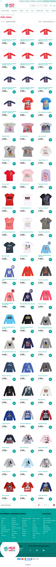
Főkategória (3, 14)
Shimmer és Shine (36, 518)
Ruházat (21, 10)
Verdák (34, 537)
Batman (2, 522)
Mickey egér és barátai (26, 518)
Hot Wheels (14, 522)
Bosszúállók (3, 527)
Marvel (13, 535)
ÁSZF (44, 524)
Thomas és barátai (36, 533)
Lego (13, 529)
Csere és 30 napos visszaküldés (49, 520)
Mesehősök (14, 10)
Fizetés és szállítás (46, 518)
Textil (32, 10)
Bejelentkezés (46, 1)
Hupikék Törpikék (15, 524)
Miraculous (24, 524)
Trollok (34, 535)
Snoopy (34, 520)
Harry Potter (3, 535)
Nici (23, 527)
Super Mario (35, 531)
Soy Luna (34, 524)
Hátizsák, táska (39, 10)
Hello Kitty (13, 518)
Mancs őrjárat (14, 533)
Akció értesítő (39, 1)
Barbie (2, 520)
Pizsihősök (24, 531)
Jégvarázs (14, 526)
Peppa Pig (24, 529)
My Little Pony (24, 526)
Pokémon (24, 535)
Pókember (24, 533)
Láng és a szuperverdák (16, 527)
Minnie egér (24, 520)
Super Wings (35, 527)
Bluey (2, 524)
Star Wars (34, 526)
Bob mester (3, 526)
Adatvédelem (45, 526)
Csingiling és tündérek (5, 529)
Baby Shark (3, 518)
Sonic (34, 522)
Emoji (2, 533)
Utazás (47, 10)
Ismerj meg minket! (46, 522)
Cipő (27, 10)
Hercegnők (14, 520)
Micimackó (14, 537)
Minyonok (24, 522)
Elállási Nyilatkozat (46, 527)
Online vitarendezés (47, 529)
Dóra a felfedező (4, 531)
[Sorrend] (49, 22)
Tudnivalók (27, 1)
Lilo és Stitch (14, 531)
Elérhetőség (33, 1)
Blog (44, 533)
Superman (35, 529)
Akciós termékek (5, 10)
